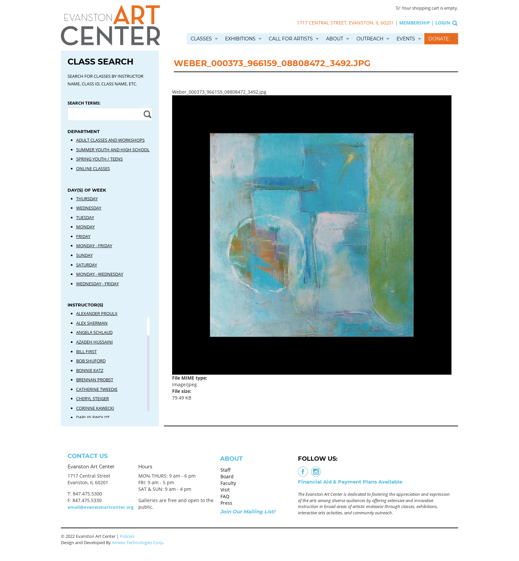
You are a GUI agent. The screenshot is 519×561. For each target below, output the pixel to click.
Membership (414, 23)
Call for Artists (291, 39)
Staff (225, 470)
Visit (225, 490)
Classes (201, 39)
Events (406, 39)
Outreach (369, 39)
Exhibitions (240, 39)
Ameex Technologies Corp (137, 542)
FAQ (224, 496)
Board (227, 476)
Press (226, 503)
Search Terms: (84, 103)
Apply (146, 114)
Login (442, 23)
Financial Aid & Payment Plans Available (350, 482)
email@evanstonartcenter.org (100, 507)
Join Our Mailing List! (247, 511)
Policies (127, 536)
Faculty (228, 483)
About (334, 39)
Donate (438, 39)
